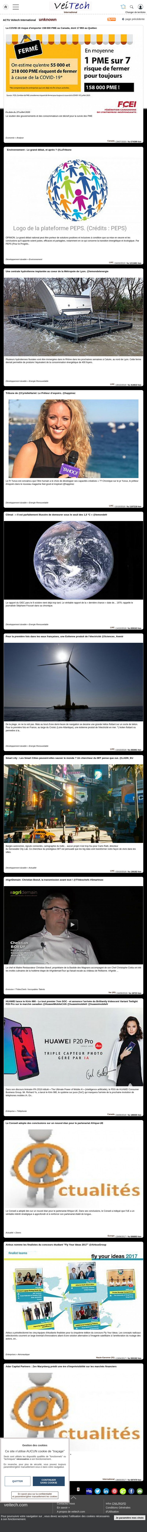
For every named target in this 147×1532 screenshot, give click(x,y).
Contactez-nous (66, 1503)
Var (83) (112, 992)
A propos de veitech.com (71, 1511)
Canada (111, 141)
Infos (116, 1503)
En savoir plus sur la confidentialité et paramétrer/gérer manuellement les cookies (34, 1495)
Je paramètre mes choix (130, 1517)
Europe (111, 1236)
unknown (47, 19)
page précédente (133, 19)
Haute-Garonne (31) (105, 1357)
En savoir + (63, 1507)
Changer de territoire (135, 12)
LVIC (111, 262)
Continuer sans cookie (48, 1481)
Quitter (17, 1481)
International (109, 1479)
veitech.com (15, 1504)
